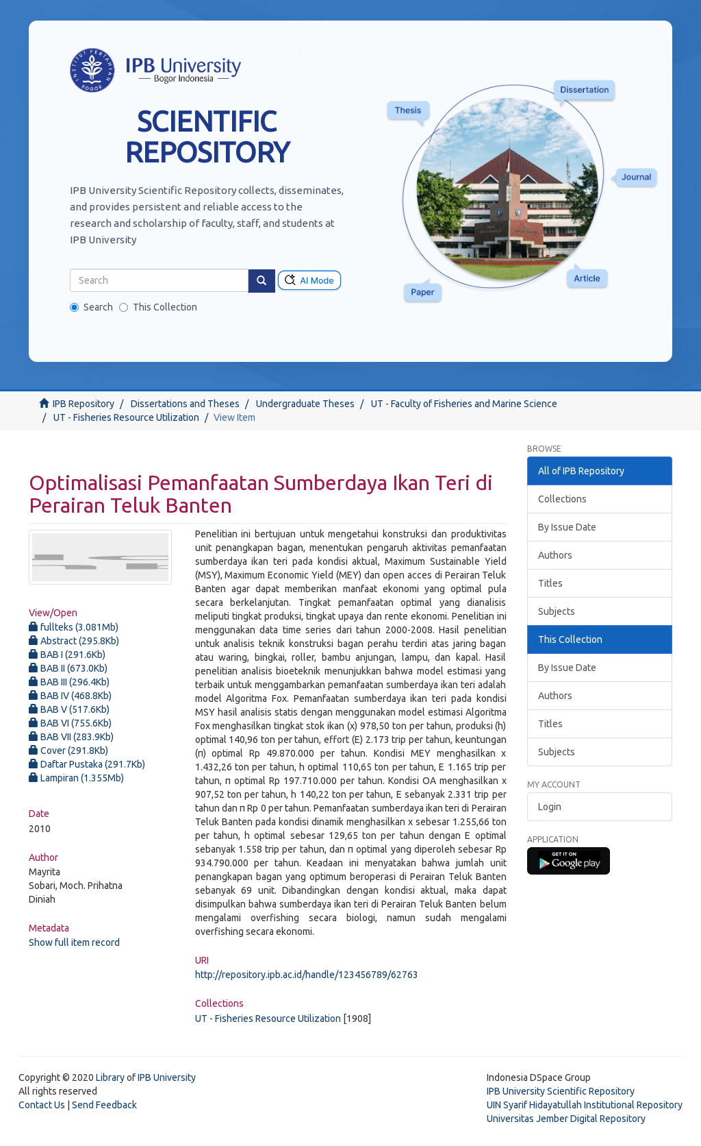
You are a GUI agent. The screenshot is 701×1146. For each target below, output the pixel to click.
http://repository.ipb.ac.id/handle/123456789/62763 (306, 974)
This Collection (158, 307)
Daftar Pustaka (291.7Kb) (87, 764)
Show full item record (74, 942)
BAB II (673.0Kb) (68, 668)
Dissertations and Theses (185, 403)
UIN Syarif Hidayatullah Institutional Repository (585, 1104)
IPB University (167, 1077)
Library (110, 1077)
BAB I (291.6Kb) (67, 654)
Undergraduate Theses (305, 403)
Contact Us (41, 1104)
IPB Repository (83, 403)
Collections (562, 498)
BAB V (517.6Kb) (69, 709)
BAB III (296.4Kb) (69, 681)
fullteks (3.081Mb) (73, 627)
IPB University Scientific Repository (561, 1091)
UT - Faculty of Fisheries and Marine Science (464, 403)
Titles (550, 583)
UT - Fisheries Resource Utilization (126, 417)
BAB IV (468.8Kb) (70, 695)
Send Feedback (104, 1104)
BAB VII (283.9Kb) (71, 736)
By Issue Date (567, 527)
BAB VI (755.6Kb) (70, 723)
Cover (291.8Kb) (68, 750)
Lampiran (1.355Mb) (76, 777)
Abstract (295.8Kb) (74, 640)
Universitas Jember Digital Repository (566, 1118)
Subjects (556, 611)
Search (91, 307)
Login (549, 806)
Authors (555, 555)
